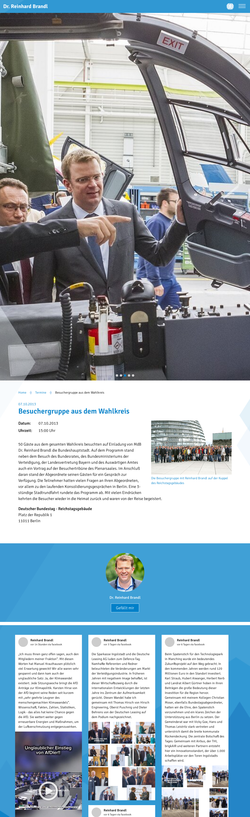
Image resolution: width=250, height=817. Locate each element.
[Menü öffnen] (242, 6)
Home (22, 393)
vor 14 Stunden (39, 644)
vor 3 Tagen (110, 644)
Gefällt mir (125, 607)
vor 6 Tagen (183, 644)
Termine (40, 393)
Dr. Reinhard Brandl (125, 597)
